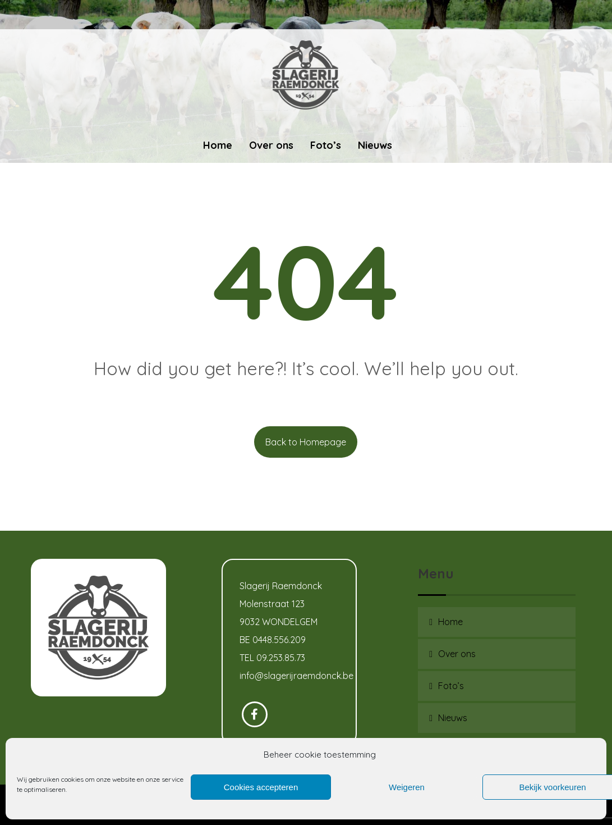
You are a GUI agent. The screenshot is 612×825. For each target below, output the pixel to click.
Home (450, 621)
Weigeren (407, 787)
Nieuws (452, 717)
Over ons (457, 653)
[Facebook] (255, 714)
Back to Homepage (305, 442)
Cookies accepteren (261, 787)
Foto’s (451, 685)
